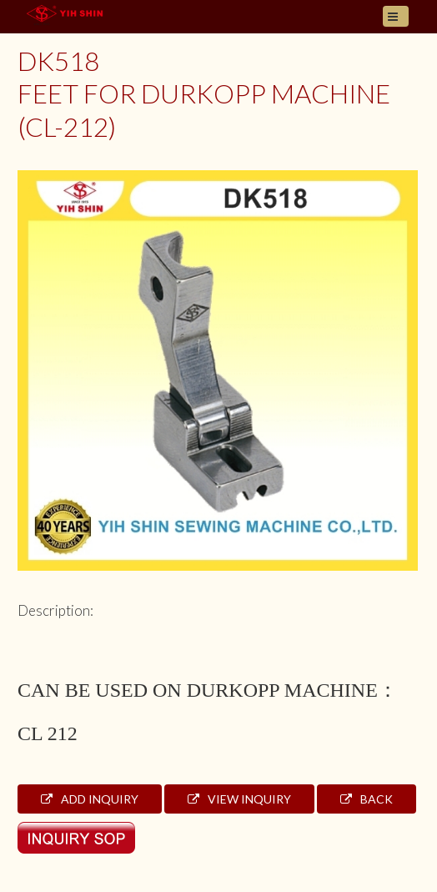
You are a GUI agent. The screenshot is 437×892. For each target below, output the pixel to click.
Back (366, 799)
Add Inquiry (89, 799)
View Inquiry (239, 799)
